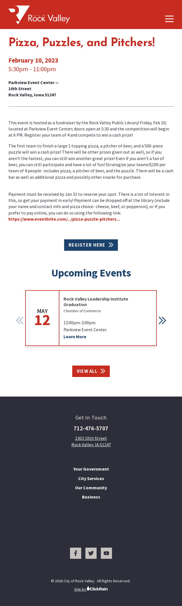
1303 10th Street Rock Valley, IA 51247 (91, 441)
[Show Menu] (169, 19)
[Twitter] (91, 553)
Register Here (91, 245)
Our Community (91, 487)
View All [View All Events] (91, 371)
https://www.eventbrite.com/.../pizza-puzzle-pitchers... (64, 219)
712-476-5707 (91, 428)
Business (91, 497)
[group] (91, 318)
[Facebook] (75, 553)
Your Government (91, 469)
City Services (91, 478)
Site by (91, 588)
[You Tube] (106, 553)
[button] (162, 320)
